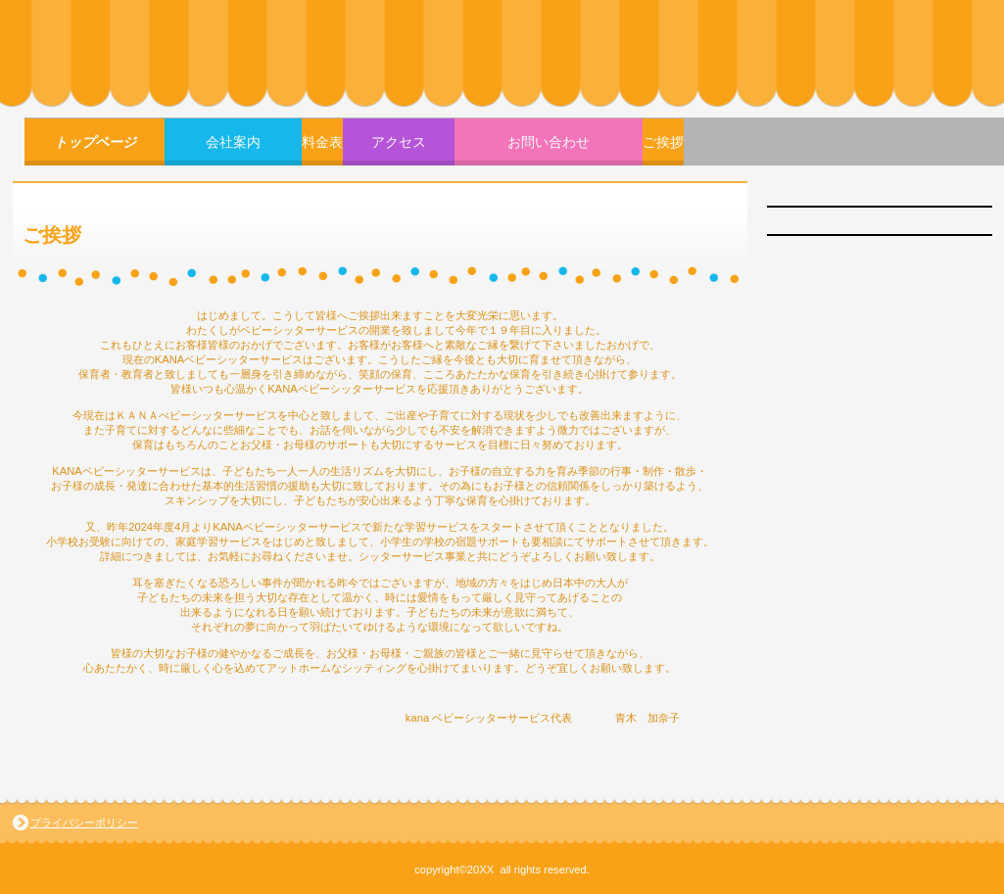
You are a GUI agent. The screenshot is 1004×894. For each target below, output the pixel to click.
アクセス (398, 142)
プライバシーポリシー (84, 822)
